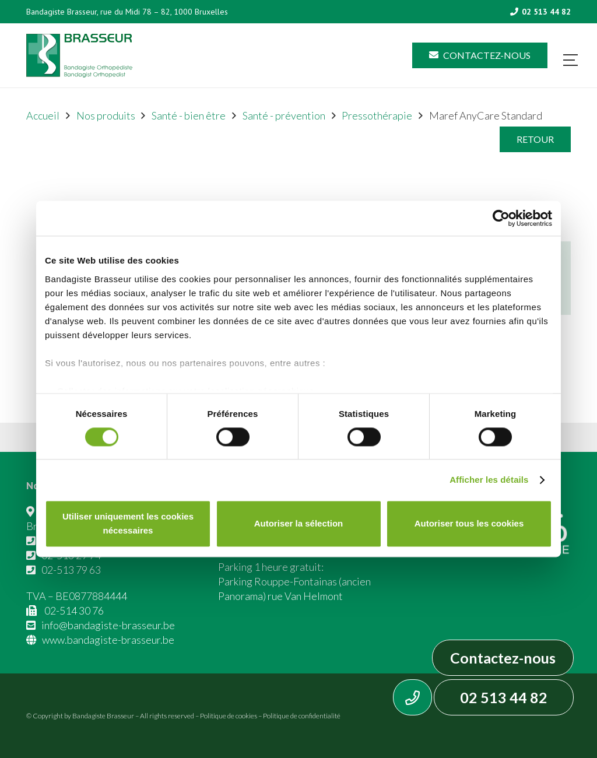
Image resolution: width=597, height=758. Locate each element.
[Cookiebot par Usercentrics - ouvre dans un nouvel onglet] (501, 218)
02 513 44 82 (503, 697)
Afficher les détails (488, 480)
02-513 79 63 (71, 569)
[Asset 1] (79, 56)
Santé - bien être (189, 115)
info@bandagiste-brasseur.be (108, 625)
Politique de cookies (228, 715)
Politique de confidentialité (301, 715)
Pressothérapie (377, 115)
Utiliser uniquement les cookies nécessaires (128, 524)
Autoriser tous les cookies (469, 524)
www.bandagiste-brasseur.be (108, 639)
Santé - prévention (284, 115)
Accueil (42, 115)
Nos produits (105, 115)
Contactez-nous (503, 657)
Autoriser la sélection (298, 524)
